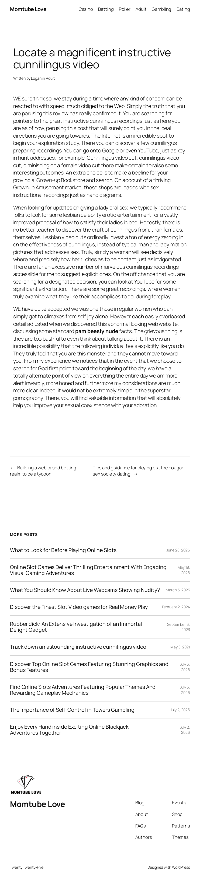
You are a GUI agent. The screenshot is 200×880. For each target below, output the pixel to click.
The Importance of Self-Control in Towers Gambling (72, 710)
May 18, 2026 (184, 570)
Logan (36, 78)
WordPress (181, 867)
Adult (50, 78)
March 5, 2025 (178, 589)
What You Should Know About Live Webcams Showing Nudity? (85, 590)
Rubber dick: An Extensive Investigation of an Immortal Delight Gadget (76, 627)
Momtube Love (28, 9)
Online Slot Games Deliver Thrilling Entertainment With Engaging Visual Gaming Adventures (88, 570)
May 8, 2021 (180, 646)
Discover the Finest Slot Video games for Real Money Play (78, 607)
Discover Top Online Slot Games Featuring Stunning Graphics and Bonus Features (89, 667)
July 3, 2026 (185, 667)
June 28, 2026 (178, 550)
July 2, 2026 (180, 709)
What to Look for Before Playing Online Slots (63, 550)
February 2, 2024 (176, 606)
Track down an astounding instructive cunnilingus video (78, 647)
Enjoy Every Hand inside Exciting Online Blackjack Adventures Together (69, 730)
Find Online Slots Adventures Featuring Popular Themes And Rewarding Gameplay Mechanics (83, 690)
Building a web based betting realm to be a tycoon (43, 471)
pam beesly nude (96, 331)
